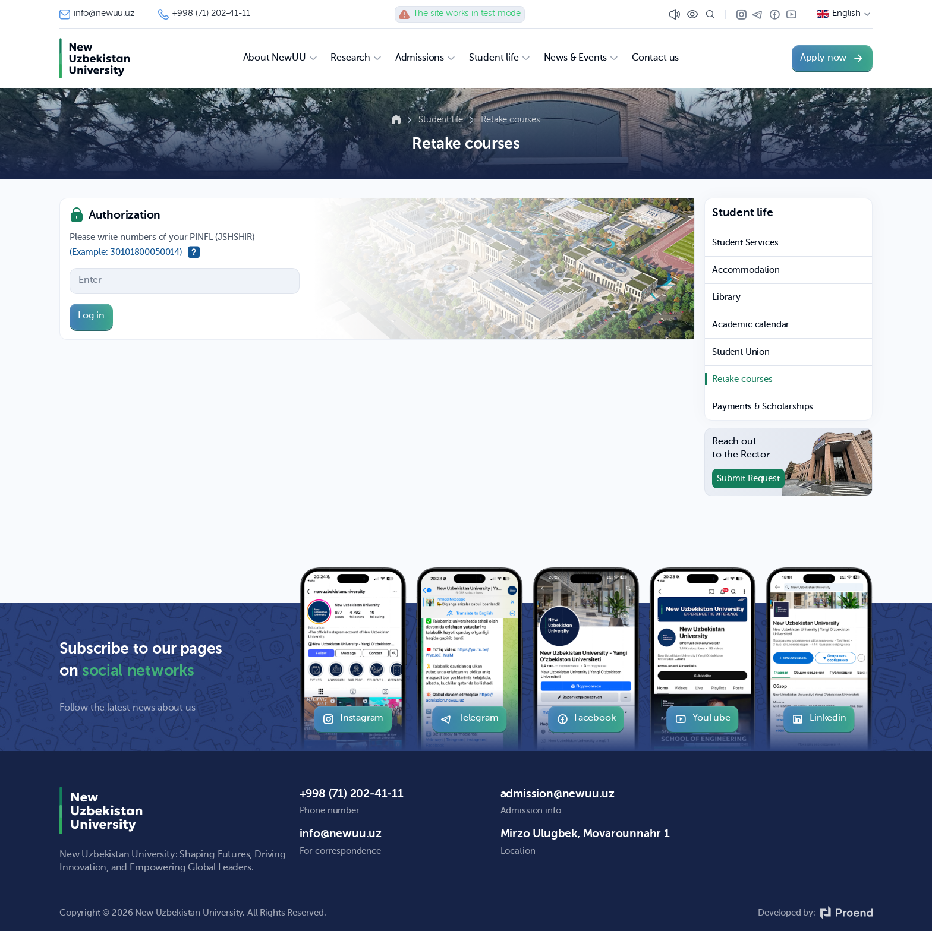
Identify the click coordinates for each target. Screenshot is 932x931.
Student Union (741, 352)
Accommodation (746, 270)
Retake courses (510, 119)
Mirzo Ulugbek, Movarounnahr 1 (585, 834)
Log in (91, 316)
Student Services (745, 242)
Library (726, 297)
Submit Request (748, 478)
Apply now (832, 58)
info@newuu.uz (96, 14)
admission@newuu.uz (557, 794)
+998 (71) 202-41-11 (204, 14)
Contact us (655, 58)
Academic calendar (750, 324)
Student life (441, 119)
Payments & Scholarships (762, 406)
